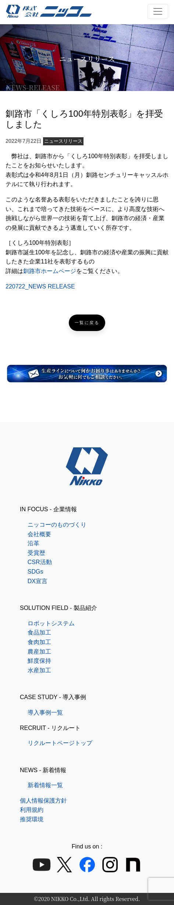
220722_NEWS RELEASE (40, 286)
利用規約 (31, 810)
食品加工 (39, 632)
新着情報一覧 (45, 785)
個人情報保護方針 (43, 800)
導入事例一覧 (45, 712)
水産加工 (39, 670)
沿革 (33, 543)
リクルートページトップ (60, 743)
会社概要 (39, 534)
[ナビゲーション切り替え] (158, 11)
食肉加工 (39, 642)
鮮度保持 (39, 661)
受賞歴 (36, 553)
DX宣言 (37, 581)
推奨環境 (31, 819)
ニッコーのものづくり (57, 524)
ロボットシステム (51, 623)
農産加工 (39, 651)
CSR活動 (40, 562)
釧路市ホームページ (49, 271)
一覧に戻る (87, 322)
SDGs (35, 571)
